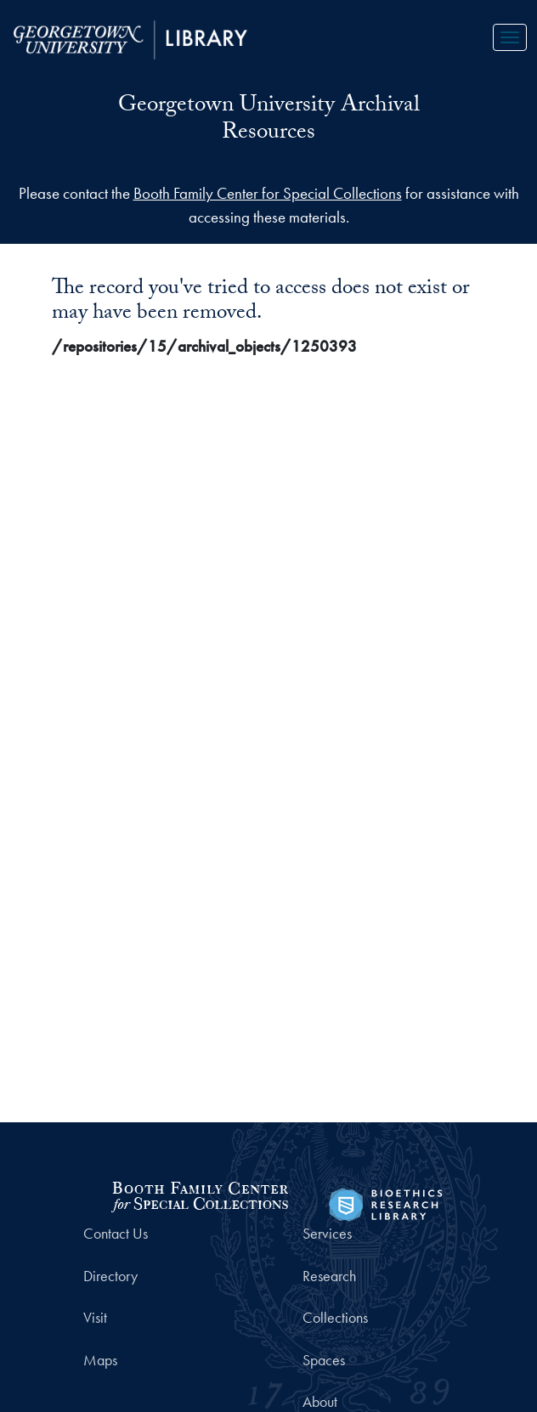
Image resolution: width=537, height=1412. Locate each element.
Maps (100, 1360)
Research (329, 1276)
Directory (110, 1276)
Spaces (323, 1360)
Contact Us (115, 1233)
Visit (95, 1317)
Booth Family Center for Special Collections (267, 193)
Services (327, 1233)
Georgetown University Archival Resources (269, 121)
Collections (335, 1317)
